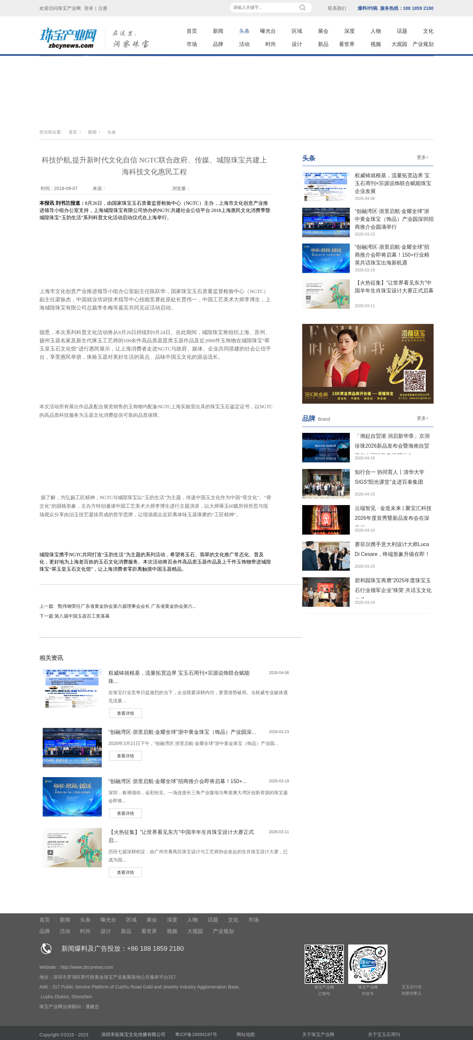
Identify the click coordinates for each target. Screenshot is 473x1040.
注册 (102, 8)
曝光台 (268, 31)
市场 (192, 44)
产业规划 (423, 44)
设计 (297, 44)
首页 (192, 31)
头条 (244, 31)
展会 (323, 31)
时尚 (270, 44)
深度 (349, 31)
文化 (428, 31)
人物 (376, 31)
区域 (297, 31)
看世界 (347, 44)
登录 (88, 8)
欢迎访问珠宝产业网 (60, 8)
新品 (323, 44)
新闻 (218, 31)
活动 (244, 44)
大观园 (399, 44)
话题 (402, 31)
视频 (376, 44)
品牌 (218, 44)
